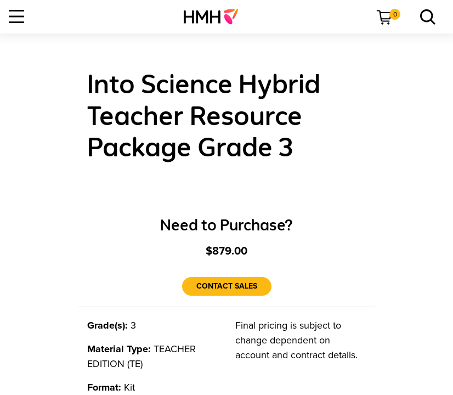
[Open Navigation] (16, 16)
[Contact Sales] (226, 286)
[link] (215, 16)
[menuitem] (215, 16)
